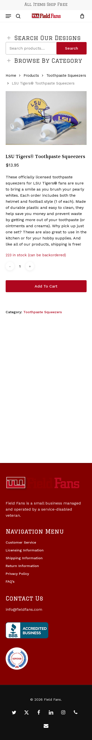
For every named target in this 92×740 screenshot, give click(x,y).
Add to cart (46, 286)
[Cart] (81, 16)
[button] (8, 16)
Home (11, 75)
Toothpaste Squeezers (66, 75)
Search (71, 48)
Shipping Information (24, 558)
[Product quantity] (20, 266)
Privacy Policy (17, 574)
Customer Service (21, 542)
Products (31, 75)
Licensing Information (25, 550)
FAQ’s (10, 581)
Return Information (22, 566)
